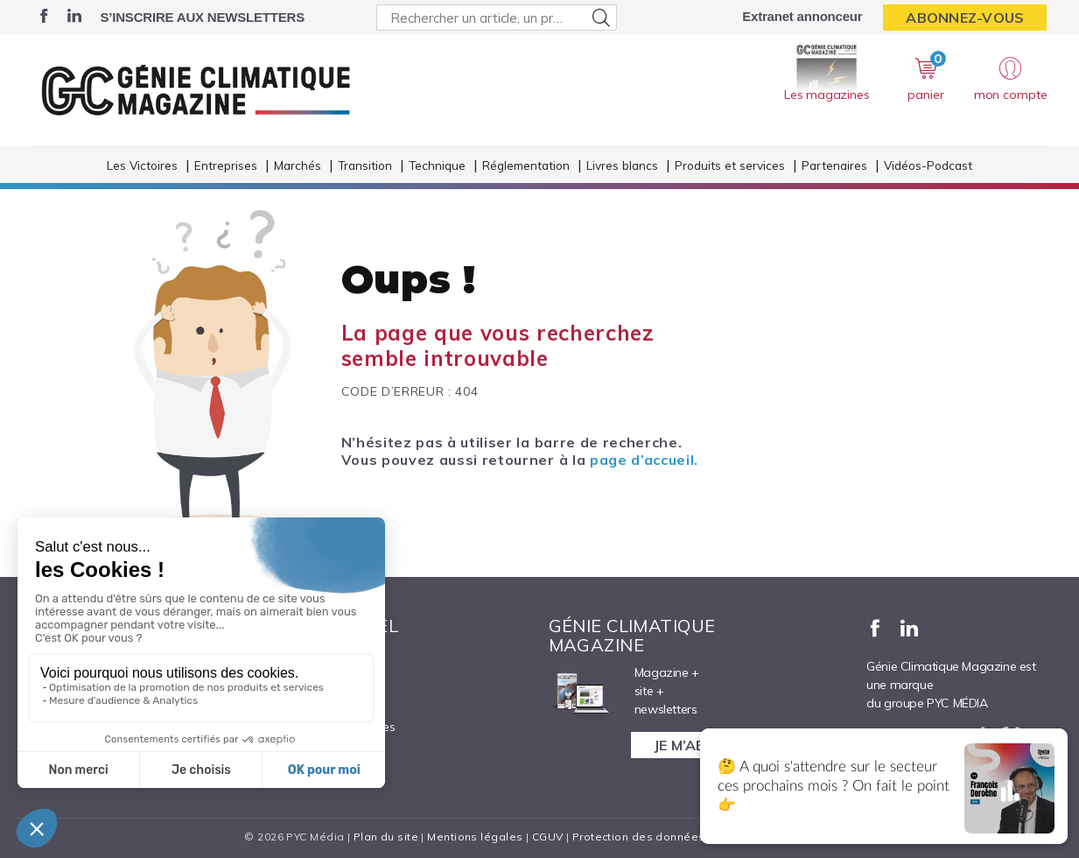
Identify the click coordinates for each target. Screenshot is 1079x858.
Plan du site (386, 836)
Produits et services (730, 165)
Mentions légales (474, 836)
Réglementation (526, 165)
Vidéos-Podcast (928, 165)
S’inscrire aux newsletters (203, 17)
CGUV (548, 836)
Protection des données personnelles (676, 836)
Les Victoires (142, 165)
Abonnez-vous (965, 17)
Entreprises (225, 165)
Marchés (297, 165)
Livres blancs (622, 165)
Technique (437, 165)
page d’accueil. (644, 459)
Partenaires (834, 165)
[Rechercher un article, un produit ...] (496, 17)
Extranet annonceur (802, 16)
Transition (365, 165)
